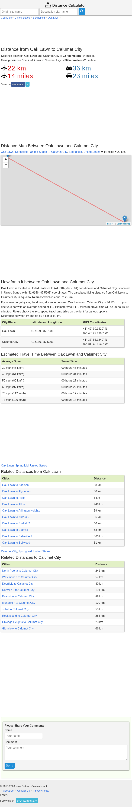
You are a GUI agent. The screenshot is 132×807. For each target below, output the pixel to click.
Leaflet (110, 224)
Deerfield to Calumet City (17, 583)
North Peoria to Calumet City (20, 570)
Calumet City (59, 151)
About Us (8, 790)
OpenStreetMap (123, 224)
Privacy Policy (41, 790)
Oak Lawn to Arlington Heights (21, 510)
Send (9, 765)
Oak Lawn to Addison (15, 484)
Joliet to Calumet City (15, 609)
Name (8, 730)
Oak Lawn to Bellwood (16, 542)
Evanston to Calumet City (18, 596)
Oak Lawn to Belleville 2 (17, 536)
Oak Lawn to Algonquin (16, 491)
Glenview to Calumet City (18, 628)
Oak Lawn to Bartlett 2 (16, 523)
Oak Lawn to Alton (13, 504)
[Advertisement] (66, 32)
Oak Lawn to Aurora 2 (15, 517)
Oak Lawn (7, 151)
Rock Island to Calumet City (19, 615)
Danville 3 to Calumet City (18, 589)
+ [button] (6, 159)
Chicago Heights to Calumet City (22, 622)
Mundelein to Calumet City (18, 602)
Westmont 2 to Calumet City (19, 577)
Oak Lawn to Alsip (13, 497)
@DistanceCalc (27, 800)
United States (38, 151)
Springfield (21, 151)
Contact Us (23, 790)
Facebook (18, 84)
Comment (11, 742)
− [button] (6, 165)
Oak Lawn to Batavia (15, 529)
